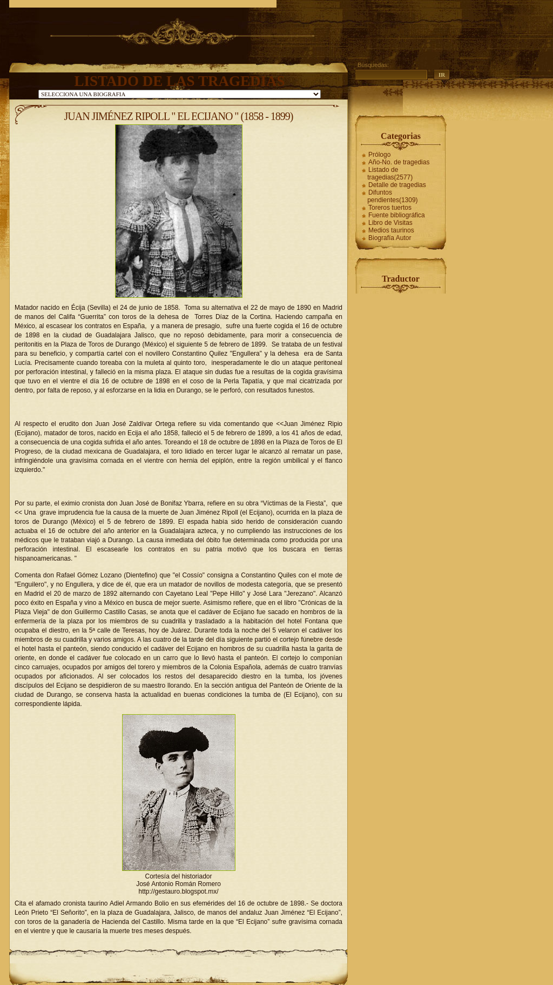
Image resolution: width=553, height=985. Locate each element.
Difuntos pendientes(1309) (392, 196)
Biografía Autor (389, 238)
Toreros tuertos (390, 207)
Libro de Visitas (390, 223)
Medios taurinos (391, 230)
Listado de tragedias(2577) (390, 173)
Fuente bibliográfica (396, 215)
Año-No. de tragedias (398, 162)
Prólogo (379, 154)
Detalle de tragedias (397, 185)
